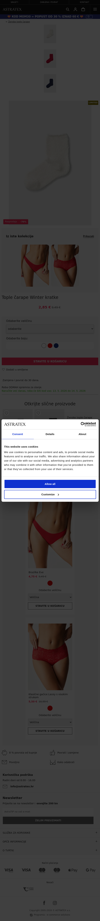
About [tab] (82, 434)
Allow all (50, 483)
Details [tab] (50, 434)
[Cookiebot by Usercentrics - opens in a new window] (80, 424)
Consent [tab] (17, 434)
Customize (50, 494)
